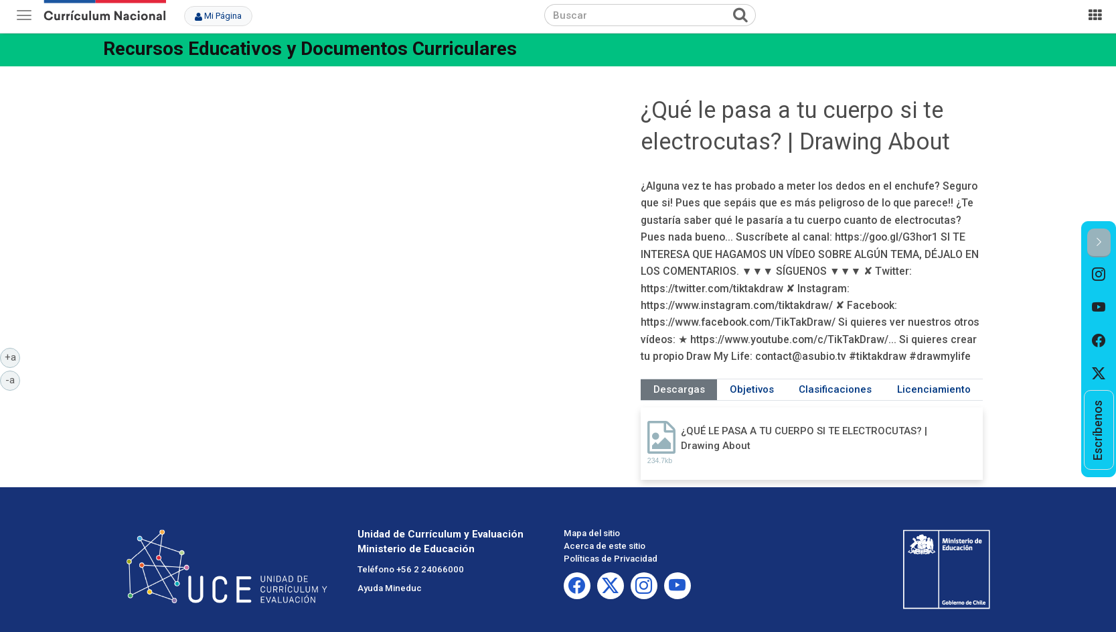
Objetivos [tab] (752, 389)
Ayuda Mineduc (389, 588)
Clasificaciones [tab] (835, 389)
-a (12, 379)
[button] (1099, 243)
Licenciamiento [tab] (934, 389)
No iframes (377, 211)
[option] (1099, 274)
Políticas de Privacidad (610, 559)
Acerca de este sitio (604, 546)
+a (13, 356)
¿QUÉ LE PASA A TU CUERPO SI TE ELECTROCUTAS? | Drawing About (804, 438)
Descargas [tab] (679, 389)
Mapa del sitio (592, 533)
